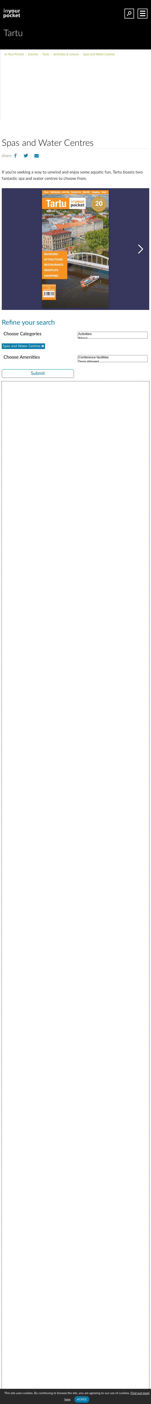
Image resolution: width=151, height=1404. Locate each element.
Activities (112, 333)
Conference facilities (112, 357)
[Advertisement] (93, 94)
